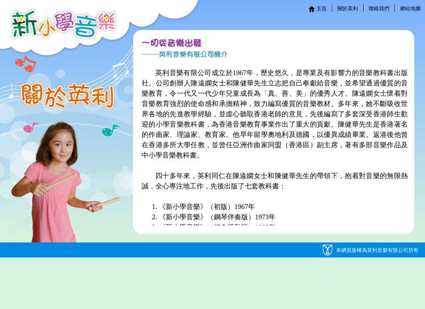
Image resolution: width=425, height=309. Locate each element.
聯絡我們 (379, 9)
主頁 (317, 9)
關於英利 (347, 9)
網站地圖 (410, 9)
